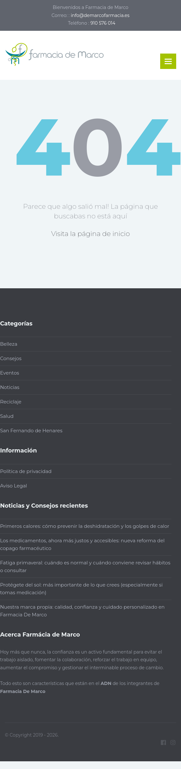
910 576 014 (102, 23)
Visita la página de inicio (90, 234)
